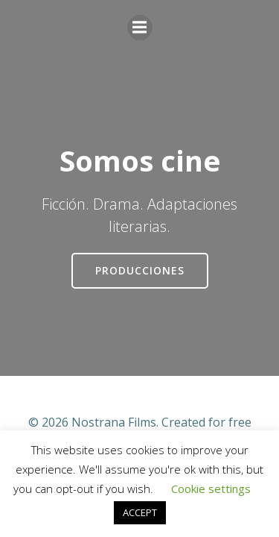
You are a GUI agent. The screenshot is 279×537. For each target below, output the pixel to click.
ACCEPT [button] (140, 512)
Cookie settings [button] (211, 488)
